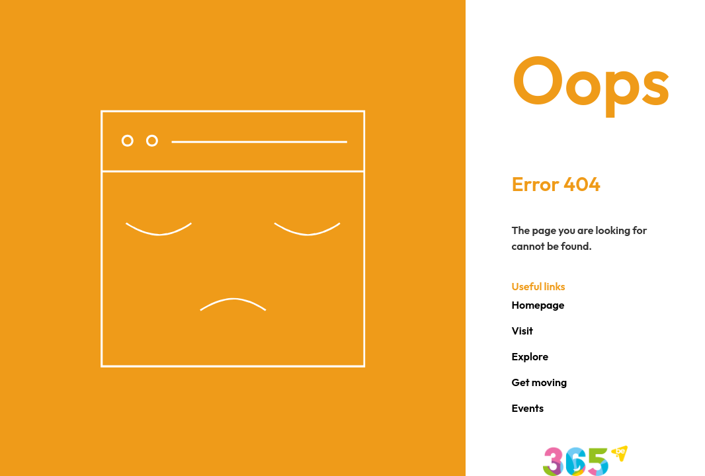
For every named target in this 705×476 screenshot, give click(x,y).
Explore (530, 356)
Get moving (539, 382)
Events (528, 408)
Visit (523, 330)
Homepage (538, 304)
